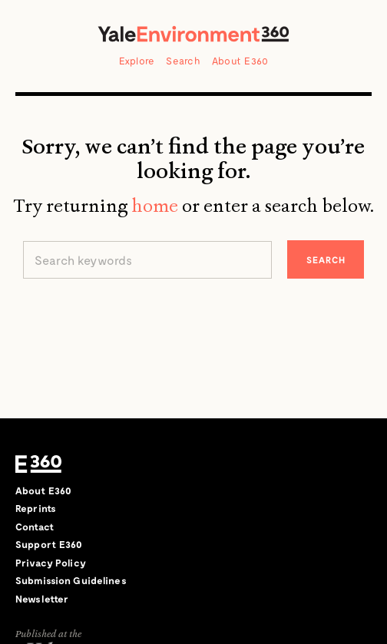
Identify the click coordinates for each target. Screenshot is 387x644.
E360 (38, 464)
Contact (34, 526)
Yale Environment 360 (193, 33)
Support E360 (49, 544)
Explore (137, 60)
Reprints (35, 508)
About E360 (240, 60)
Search (183, 60)
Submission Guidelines (71, 580)
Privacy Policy (50, 562)
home (154, 205)
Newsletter (41, 599)
